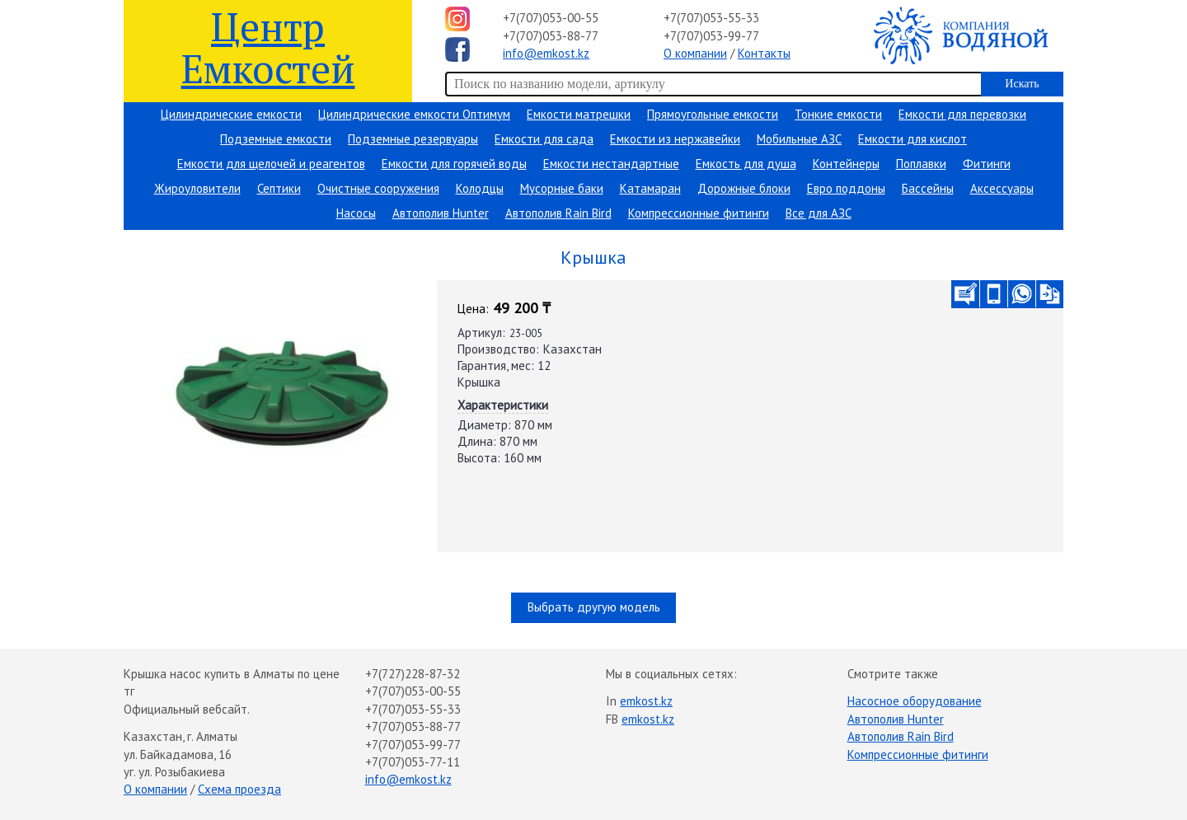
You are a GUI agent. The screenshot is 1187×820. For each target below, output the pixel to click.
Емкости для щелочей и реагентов (271, 163)
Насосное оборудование (914, 701)
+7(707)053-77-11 (412, 762)
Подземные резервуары (413, 139)
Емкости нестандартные (611, 163)
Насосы (356, 213)
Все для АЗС (819, 213)
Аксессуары (1002, 188)
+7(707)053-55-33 (711, 18)
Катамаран (650, 188)
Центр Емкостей (268, 46)
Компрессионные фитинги (698, 213)
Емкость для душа (746, 163)
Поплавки (921, 163)
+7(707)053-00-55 (550, 18)
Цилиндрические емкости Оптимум (414, 114)
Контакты (764, 53)
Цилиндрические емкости (231, 114)
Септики (279, 188)
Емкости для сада (544, 139)
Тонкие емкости (838, 114)
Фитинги (987, 163)
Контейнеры (846, 163)
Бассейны (928, 188)
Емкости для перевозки (962, 114)
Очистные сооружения (378, 188)
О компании (695, 53)
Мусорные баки (561, 188)
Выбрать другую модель (594, 607)
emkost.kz (646, 701)
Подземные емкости (275, 139)
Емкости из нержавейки (675, 139)
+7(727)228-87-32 (412, 674)
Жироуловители (197, 188)
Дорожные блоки (744, 188)
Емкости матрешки (579, 114)
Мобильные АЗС (799, 139)
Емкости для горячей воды (454, 163)
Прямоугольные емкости (712, 114)
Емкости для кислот (912, 139)
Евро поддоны (846, 188)
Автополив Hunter (440, 213)
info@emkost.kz (546, 53)
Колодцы (480, 188)
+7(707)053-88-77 (550, 36)
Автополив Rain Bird (558, 213)
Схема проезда (239, 789)
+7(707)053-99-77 (711, 36)
